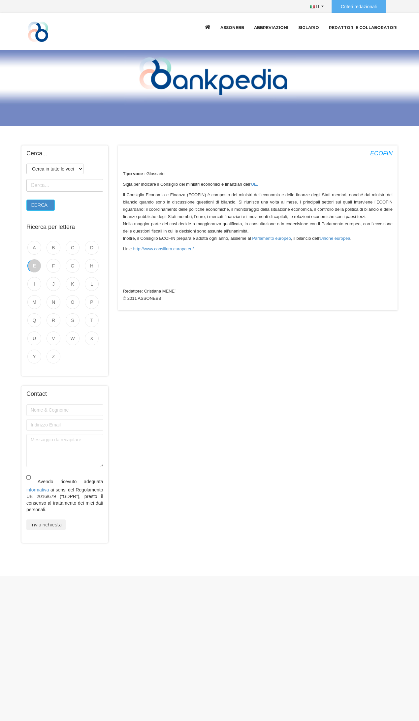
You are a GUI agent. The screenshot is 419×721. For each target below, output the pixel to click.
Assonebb (232, 27)
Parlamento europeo (271, 238)
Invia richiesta (46, 525)
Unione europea (335, 238)
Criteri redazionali (359, 6)
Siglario (308, 27)
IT (315, 6)
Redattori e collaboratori (363, 27)
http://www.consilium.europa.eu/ (163, 248)
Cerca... (40, 205)
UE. (254, 184)
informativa (37, 489)
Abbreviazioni (271, 27)
